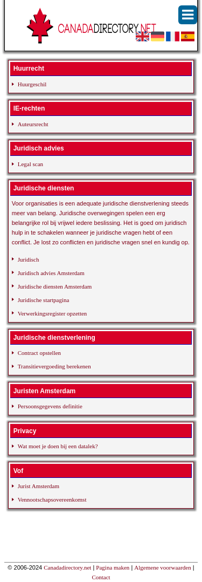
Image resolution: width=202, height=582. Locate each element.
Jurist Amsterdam (38, 486)
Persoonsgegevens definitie (50, 406)
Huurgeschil (32, 84)
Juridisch (28, 259)
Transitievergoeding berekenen (54, 366)
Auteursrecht (33, 124)
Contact (101, 577)
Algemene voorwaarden (162, 567)
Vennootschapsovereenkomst (52, 499)
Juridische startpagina (43, 300)
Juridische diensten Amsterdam (55, 286)
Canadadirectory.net (67, 567)
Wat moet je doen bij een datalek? (58, 446)
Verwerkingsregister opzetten (52, 313)
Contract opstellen (39, 353)
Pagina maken (112, 567)
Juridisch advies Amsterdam (51, 273)
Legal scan (30, 164)
